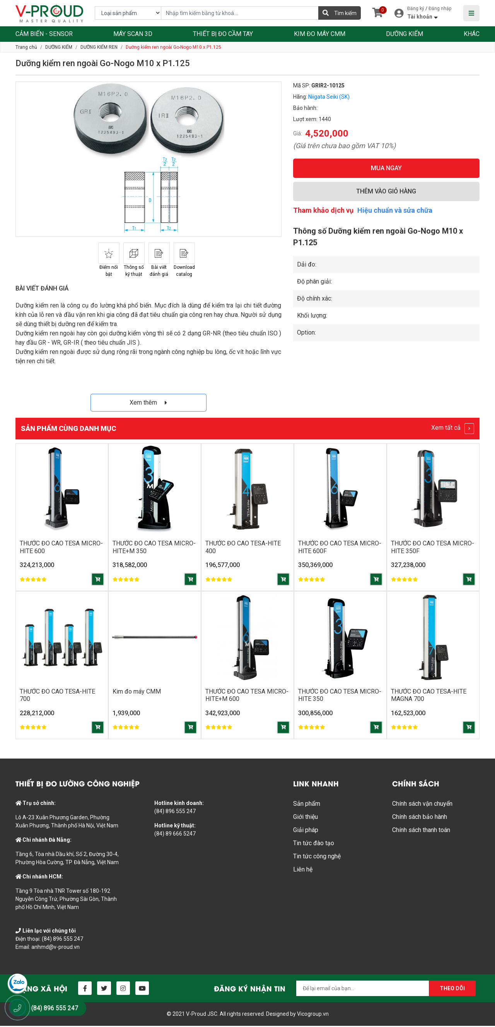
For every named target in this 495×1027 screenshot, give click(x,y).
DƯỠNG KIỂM (404, 34)
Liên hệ (302, 870)
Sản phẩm (306, 804)
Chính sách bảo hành (419, 818)
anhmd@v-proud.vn (55, 948)
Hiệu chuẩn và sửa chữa (394, 210)
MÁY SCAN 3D (132, 34)
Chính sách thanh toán (421, 831)
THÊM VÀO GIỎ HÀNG (386, 191)
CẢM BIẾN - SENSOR (44, 34)
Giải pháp (305, 831)
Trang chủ (26, 47)
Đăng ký (415, 8)
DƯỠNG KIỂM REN (99, 47)
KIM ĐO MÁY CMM (319, 34)
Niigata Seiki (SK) (329, 97)
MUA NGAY (386, 168)
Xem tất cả (452, 428)
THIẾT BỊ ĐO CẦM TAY (223, 34)
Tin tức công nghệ (317, 857)
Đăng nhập (439, 8)
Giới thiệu (305, 818)
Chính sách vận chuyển (422, 804)
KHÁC (472, 34)
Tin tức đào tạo (313, 844)
